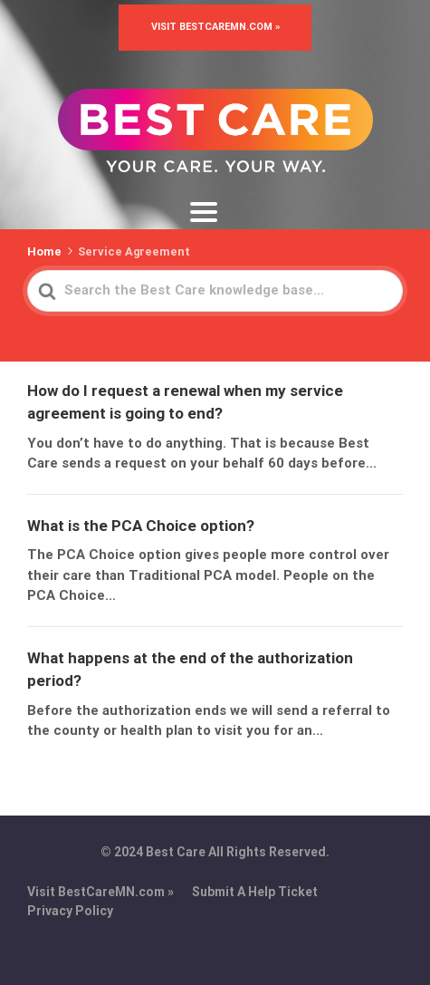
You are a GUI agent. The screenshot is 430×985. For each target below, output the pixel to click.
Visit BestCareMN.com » (215, 27)
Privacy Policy (70, 910)
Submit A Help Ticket (255, 891)
